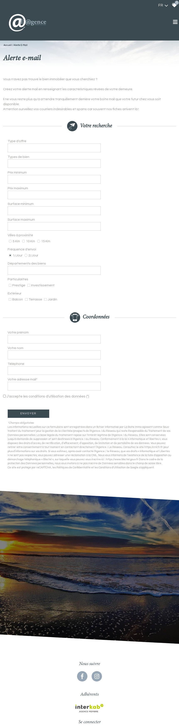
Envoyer (29, 338)
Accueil (8, 45)
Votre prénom (18, 279)
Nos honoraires (89, 701)
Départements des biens (27, 225)
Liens (102, 701)
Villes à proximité (21, 206)
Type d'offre (17, 143)
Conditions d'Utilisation (112, 392)
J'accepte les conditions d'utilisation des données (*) (49, 322)
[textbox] (130, 143)
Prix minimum (17, 164)
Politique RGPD (124, 701)
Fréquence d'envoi (22, 215)
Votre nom (16, 290)
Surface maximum (22, 196)
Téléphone (16, 301)
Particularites (18, 235)
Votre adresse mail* (23, 311)
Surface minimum (21, 185)
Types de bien (19, 153)
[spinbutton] (130, 164)
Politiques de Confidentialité (74, 392)
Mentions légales (70, 701)
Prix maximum (18, 175)
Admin (110, 701)
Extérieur (15, 244)
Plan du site (52, 701)
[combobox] (130, 143)
